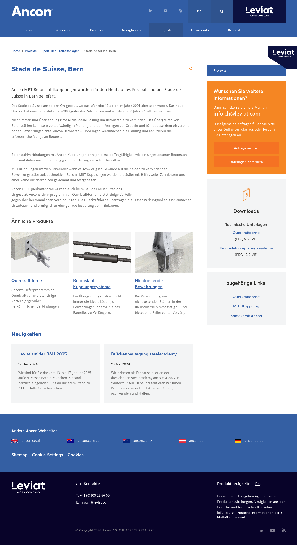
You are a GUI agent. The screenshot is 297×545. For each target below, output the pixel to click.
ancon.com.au (83, 441)
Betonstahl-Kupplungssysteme (246, 248)
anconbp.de (249, 441)
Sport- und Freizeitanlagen (61, 51)
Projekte (165, 30)
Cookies (76, 454)
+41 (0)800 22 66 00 (95, 495)
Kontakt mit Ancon (246, 315)
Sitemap (19, 454)
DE (199, 11)
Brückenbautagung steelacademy (144, 354)
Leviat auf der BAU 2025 (42, 354)
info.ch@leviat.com (237, 114)
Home (28, 30)
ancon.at (191, 441)
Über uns (63, 30)
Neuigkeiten (131, 30)
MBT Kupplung (246, 306)
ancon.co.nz (137, 441)
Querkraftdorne (26, 280)
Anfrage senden (246, 148)
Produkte (97, 30)
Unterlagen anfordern (246, 162)
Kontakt (234, 30)
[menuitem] (150, 11)
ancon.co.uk (25, 441)
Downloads (200, 30)
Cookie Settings (47, 454)
